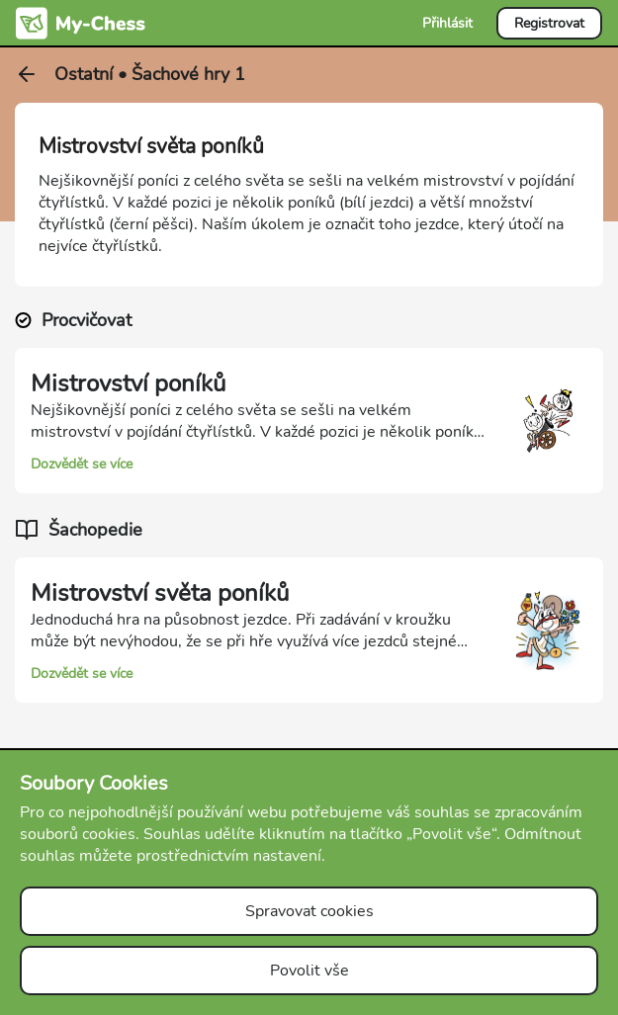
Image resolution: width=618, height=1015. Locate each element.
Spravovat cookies (309, 911)
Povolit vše (309, 970)
